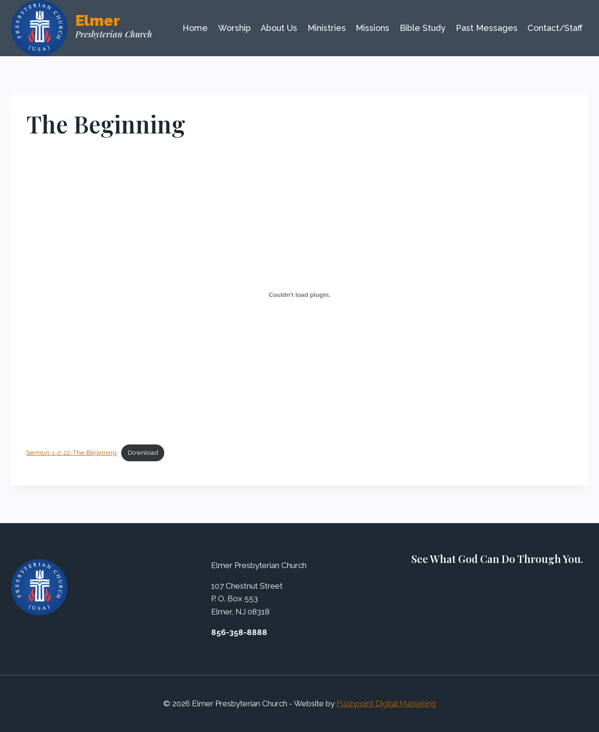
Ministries (326, 28)
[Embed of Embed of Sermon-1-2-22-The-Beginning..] (299, 294)
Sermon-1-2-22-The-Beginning (71, 452)
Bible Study (423, 28)
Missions (372, 28)
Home (195, 28)
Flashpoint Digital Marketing (386, 703)
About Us (279, 28)
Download (143, 452)
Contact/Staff (555, 28)
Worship (234, 28)
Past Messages (487, 28)
